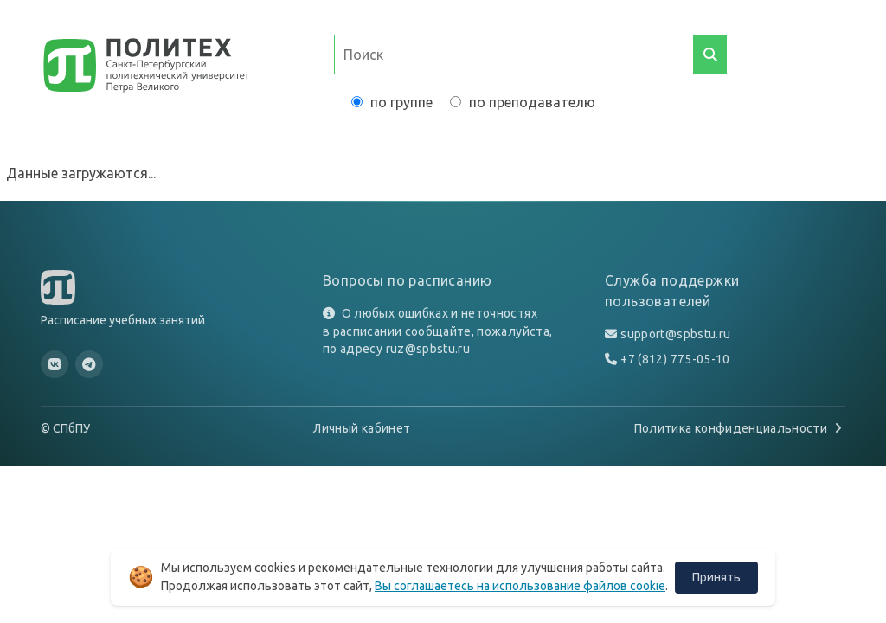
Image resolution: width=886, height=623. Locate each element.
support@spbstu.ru (675, 334)
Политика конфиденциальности (739, 428)
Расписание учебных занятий (123, 320)
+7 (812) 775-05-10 (674, 359)
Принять (716, 577)
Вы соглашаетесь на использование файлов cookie (520, 586)
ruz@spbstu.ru (428, 349)
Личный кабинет (361, 428)
